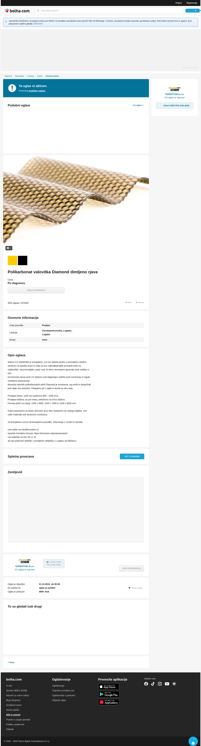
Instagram (160, 684)
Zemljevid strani (14, 705)
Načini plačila (12, 710)
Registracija (191, 3)
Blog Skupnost (13, 700)
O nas (9, 685)
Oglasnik (8, 76)
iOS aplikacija (108, 686)
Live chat (193, 741)
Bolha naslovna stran (17, 10)
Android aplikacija (108, 694)
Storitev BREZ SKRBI (16, 690)
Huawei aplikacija (108, 702)
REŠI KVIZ (38, 24)
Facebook (146, 684)
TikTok (153, 684)
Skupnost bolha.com (174, 684)
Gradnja (30, 76)
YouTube (167, 684)
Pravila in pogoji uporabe (18, 719)
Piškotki (10, 729)
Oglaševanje (58, 685)
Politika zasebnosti (15, 724)
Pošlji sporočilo (36, 290)
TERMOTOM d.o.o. (24, 566)
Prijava (179, 3)
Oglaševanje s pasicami (63, 695)
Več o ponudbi (128, 456)
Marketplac (19, 76)
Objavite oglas (59, 700)
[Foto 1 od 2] (12, 260)
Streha (40, 76)
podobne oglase (37, 91)
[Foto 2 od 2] (22, 260)
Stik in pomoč (13, 714)
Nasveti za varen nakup (17, 695)
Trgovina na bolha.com (63, 690)
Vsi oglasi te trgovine (25, 569)
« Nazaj (11, 662)
